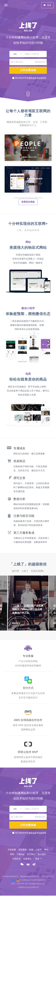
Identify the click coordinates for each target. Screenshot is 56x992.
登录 (47, 5)
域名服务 (22, 849)
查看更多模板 (28, 202)
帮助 (12, 854)
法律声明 (42, 78)
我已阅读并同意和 (30, 78)
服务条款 (32, 78)
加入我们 (42, 854)
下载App (20, 854)
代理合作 (16, 859)
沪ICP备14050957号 (10, 876)
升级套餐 (12, 849)
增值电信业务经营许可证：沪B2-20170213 (37, 876)
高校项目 (27, 859)
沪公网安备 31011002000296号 (32, 880)
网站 (46, 849)
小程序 (39, 849)
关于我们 (31, 854)
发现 (31, 849)
